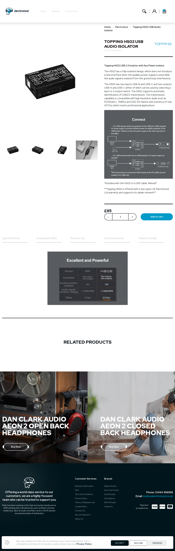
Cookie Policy (81, 506)
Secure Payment (82, 514)
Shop (43, 11)
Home (107, 27)
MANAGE (157, 543)
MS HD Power (110, 502)
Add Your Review (112, 50)
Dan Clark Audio (111, 490)
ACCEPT (119, 543)
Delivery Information (84, 486)
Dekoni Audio (110, 486)
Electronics (121, 27)
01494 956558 (164, 492)
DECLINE (138, 543)
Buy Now (15, 446)
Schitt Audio (109, 494)
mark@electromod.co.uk (158, 496)
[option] (14, 150)
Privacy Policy (81, 498)
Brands (55, 11)
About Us (79, 519)
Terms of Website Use (85, 502)
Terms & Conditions (84, 494)
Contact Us (71, 11)
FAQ (77, 490)
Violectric (108, 506)
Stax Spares (109, 498)
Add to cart (156, 216)
